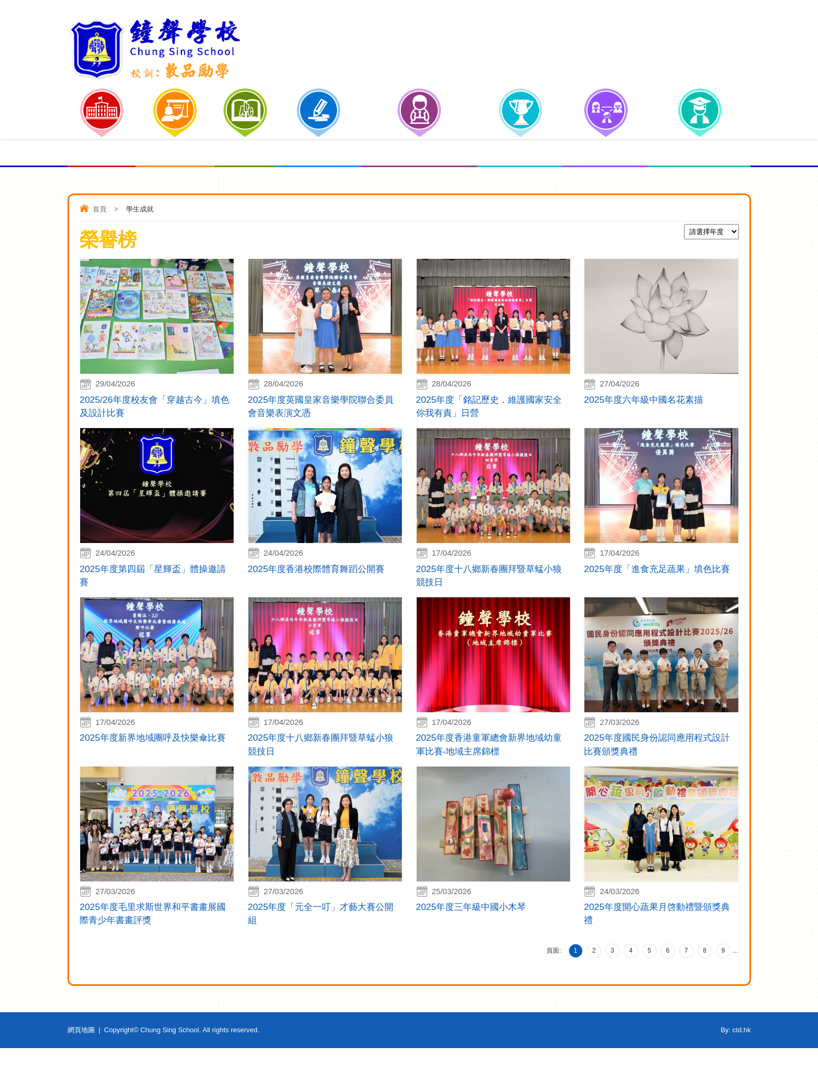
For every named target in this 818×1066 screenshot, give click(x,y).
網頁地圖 (81, 1048)
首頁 (100, 209)
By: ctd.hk (735, 1048)
